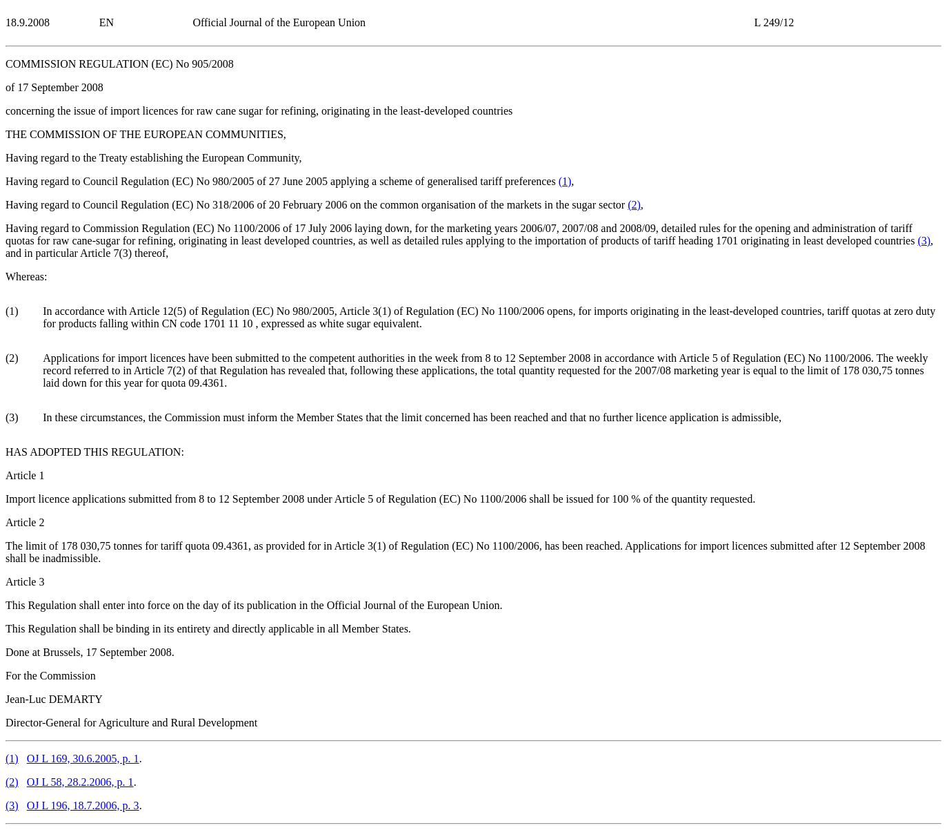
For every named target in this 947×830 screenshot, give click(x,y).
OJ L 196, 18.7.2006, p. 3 (83, 805)
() (565, 181)
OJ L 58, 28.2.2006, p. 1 (80, 782)
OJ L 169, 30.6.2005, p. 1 (83, 758)
